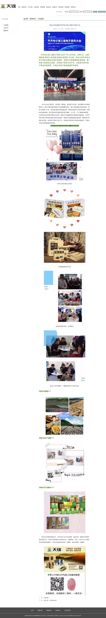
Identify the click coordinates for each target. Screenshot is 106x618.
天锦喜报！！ (47, 597)
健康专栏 (54, 7)
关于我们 (30, 7)
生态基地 (36, 7)
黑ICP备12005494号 (63, 615)
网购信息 (48, 610)
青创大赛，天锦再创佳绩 (50, 600)
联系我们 (57, 610)
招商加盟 (60, 7)
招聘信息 (73, 7)
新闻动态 (24, 7)
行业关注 (6, 27)
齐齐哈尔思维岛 (50, 615)
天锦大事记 (67, 610)
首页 (19, 7)
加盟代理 (40, 610)
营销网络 (67, 7)
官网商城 (42, 7)
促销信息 (48, 7)
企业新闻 (6, 25)
